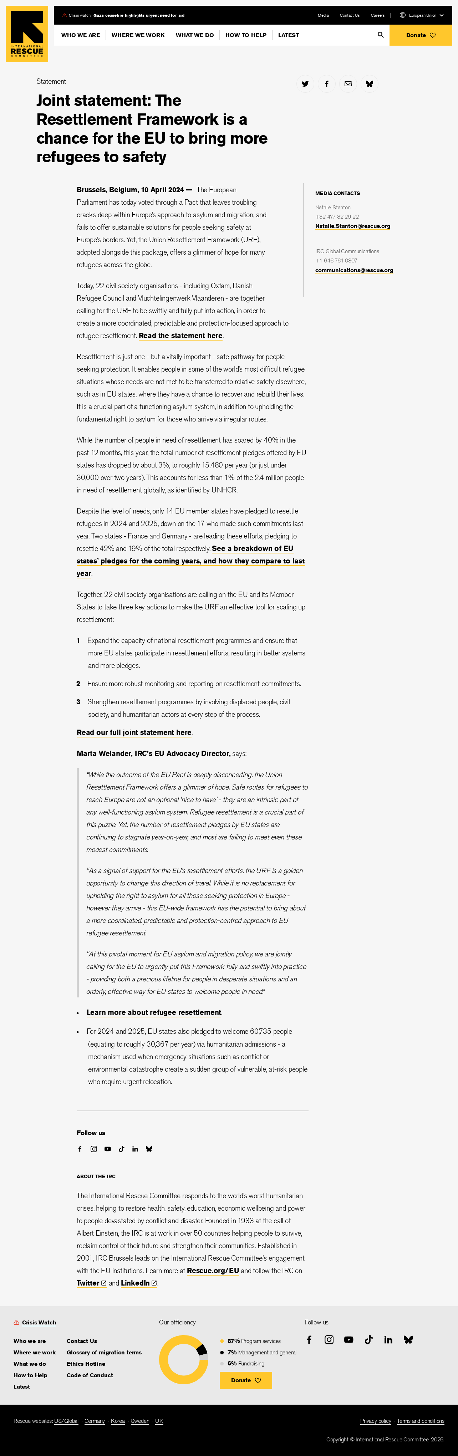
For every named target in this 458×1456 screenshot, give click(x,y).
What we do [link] (30, 1363)
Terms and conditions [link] (420, 1420)
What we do (195, 35)
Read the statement (173, 335)
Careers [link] (378, 15)
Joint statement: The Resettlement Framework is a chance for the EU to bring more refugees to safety (152, 128)
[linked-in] (135, 1149)
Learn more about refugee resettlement (154, 1012)
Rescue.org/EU (213, 1270)
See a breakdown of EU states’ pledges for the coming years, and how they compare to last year (191, 561)
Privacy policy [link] (375, 1420)
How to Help (245, 35)
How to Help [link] (30, 1375)
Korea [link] (118, 1420)
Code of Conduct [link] (90, 1375)
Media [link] (323, 15)
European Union (422, 15)
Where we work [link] (34, 1352)
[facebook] (327, 84)
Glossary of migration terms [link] (104, 1352)
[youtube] (108, 1149)
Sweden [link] (140, 1420)
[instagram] (94, 1149)
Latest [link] (22, 1386)
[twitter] (305, 84)
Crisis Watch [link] (39, 1322)
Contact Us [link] (350, 15)
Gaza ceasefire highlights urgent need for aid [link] (138, 15)
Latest (288, 35)
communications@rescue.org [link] (354, 270)
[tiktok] (121, 1149)
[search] (381, 35)
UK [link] (159, 1420)
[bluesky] (369, 84)
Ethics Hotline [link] (86, 1363)
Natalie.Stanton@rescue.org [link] (353, 226)
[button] (421, 35)
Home (27, 34)
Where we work (138, 35)
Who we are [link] (30, 1341)
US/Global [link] (66, 1420)
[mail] (348, 84)
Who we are (80, 35)
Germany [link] (95, 1420)
